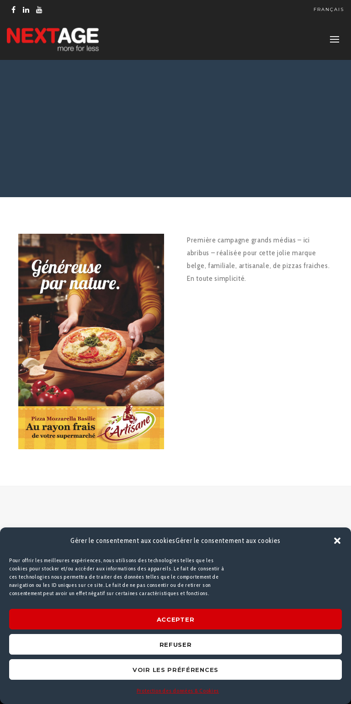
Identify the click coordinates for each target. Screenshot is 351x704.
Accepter (176, 619)
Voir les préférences (175, 669)
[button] (337, 540)
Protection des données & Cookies (178, 690)
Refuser (176, 644)
